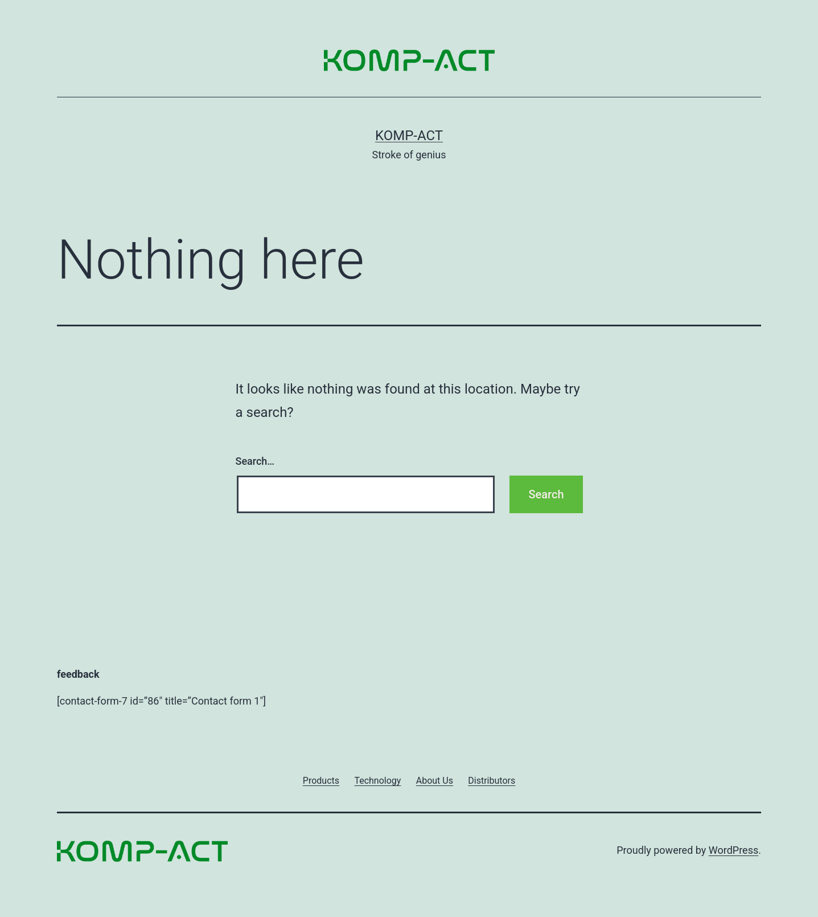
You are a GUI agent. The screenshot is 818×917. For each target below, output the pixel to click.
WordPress (733, 850)
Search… (255, 461)
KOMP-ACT (409, 136)
